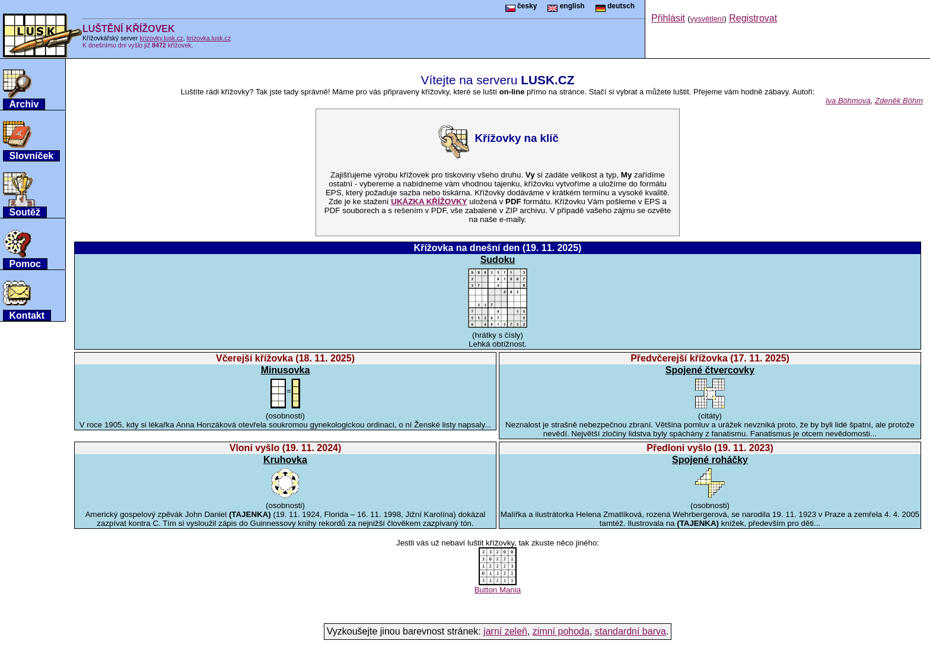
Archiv (24, 104)
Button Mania (497, 586)
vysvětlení (707, 18)
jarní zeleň (505, 631)
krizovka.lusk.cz (209, 38)
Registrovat (753, 18)
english (565, 6)
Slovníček (31, 156)
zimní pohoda (561, 631)
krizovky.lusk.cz (161, 38)
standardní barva (630, 631)
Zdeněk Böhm (899, 100)
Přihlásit (668, 18)
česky (521, 6)
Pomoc (25, 264)
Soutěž (24, 212)
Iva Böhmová (848, 100)
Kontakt (27, 315)
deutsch (615, 6)
